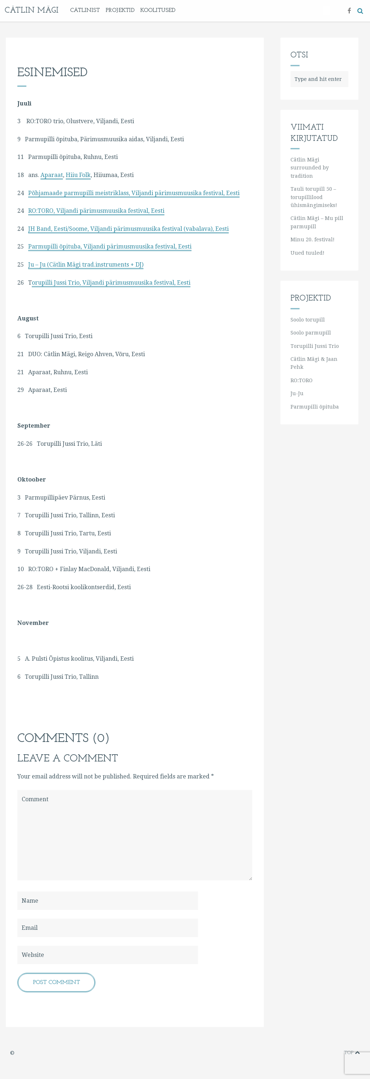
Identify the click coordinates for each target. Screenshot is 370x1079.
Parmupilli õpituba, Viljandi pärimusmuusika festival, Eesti (110, 246)
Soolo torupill (308, 320)
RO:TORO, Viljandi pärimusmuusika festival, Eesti (96, 210)
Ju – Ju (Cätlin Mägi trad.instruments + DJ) (85, 264)
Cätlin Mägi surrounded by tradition (310, 168)
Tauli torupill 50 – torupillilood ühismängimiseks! (314, 197)
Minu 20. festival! (313, 239)
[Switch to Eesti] (326, 11)
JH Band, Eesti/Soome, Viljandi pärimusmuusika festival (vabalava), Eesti (128, 228)
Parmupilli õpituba (315, 407)
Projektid (120, 10)
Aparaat (51, 175)
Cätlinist (85, 10)
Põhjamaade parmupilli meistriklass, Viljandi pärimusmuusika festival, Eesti (134, 193)
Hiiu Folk (78, 175)
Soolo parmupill (311, 333)
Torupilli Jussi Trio (315, 346)
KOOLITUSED (157, 10)
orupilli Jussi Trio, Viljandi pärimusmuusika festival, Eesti (111, 282)
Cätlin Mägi (32, 11)
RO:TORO (302, 380)
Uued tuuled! (307, 253)
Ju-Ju (297, 393)
